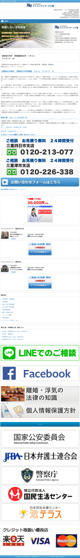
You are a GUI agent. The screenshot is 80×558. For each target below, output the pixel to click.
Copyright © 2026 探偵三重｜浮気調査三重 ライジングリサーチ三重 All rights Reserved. (40, 556)
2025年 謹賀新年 (7, 334)
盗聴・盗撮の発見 (7, 312)
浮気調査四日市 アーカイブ (13, 189)
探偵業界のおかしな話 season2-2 (13, 339)
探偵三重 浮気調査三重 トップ (11, 131)
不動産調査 (5, 317)
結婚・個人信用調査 (8, 304)
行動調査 (5, 301)
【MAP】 (14, 239)
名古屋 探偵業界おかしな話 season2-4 (15, 331)
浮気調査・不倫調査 (8, 299)
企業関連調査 (6, 309)
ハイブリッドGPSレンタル (10, 320)
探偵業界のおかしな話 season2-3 (13, 337)
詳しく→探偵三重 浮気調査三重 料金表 (14, 127)
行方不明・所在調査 (8, 307)
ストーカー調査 (7, 315)
